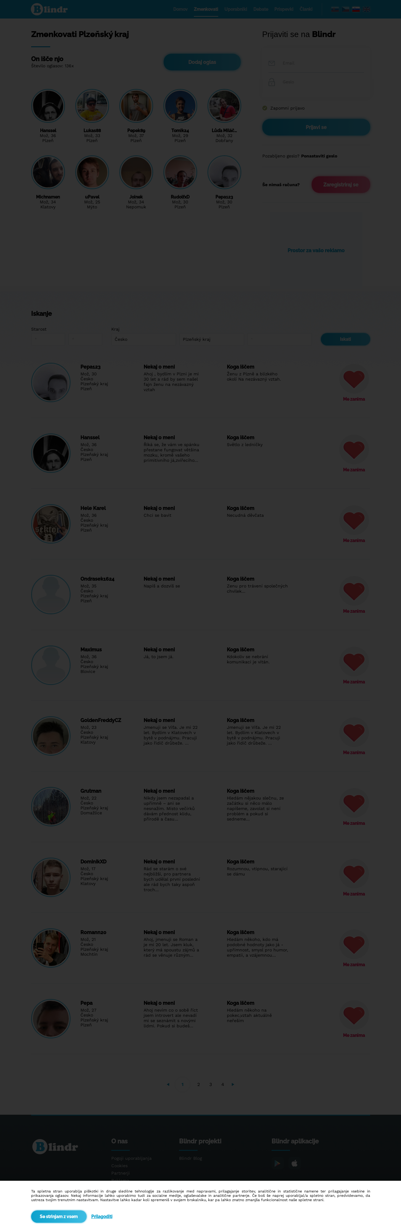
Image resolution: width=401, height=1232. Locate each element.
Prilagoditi (102, 1216)
